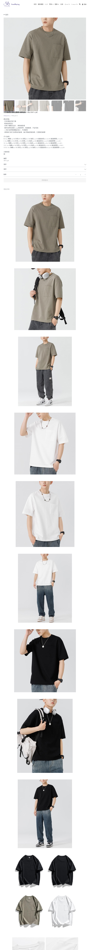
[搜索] (79, 4)
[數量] (70, 96)
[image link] (7, 4)
